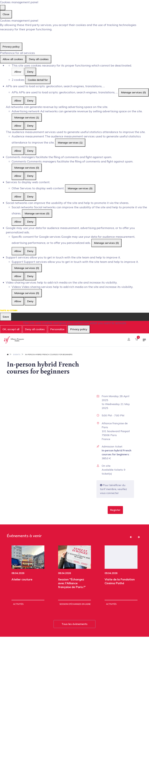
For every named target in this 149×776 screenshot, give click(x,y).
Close (6, 14)
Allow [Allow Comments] (17, 175)
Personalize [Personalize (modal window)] (57, 329)
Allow (17, 71)
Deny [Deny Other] (30, 196)
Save (6, 316)
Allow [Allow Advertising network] (17, 125)
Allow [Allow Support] (17, 276)
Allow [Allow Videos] (17, 301)
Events (16, 354)
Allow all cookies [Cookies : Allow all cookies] (13, 59)
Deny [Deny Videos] (30, 301)
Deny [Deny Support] (30, 276)
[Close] (2, 7)
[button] (115, 510)
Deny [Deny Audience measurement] (30, 150)
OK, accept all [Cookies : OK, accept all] (10, 329)
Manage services (133, 92)
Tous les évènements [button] (74, 624)
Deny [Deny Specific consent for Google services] (30, 251)
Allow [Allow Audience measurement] (17, 150)
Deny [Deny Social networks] (30, 221)
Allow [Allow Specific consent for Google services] (17, 251)
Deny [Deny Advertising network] (30, 125)
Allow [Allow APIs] (17, 100)
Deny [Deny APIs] (30, 100)
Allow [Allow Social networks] (17, 221)
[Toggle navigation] (144, 341)
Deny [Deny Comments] (30, 175)
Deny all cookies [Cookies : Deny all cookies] (39, 59)
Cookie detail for (38, 80)
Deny (30, 71)
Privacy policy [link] (11, 46)
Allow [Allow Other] (17, 196)
